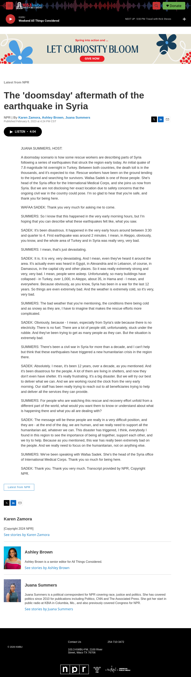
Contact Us (74, 642)
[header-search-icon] (156, 6)
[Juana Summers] (12, 590)
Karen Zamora (29, 117)
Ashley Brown (52, 117)
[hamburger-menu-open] (9, 6)
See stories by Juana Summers (49, 609)
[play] (10, 19)
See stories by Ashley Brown (47, 567)
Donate (175, 6)
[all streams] (185, 19)
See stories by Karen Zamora (27, 534)
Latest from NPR (16, 82)
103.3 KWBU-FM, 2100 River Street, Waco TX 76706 (85, 651)
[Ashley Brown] (12, 557)
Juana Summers (77, 117)
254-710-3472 (115, 642)
